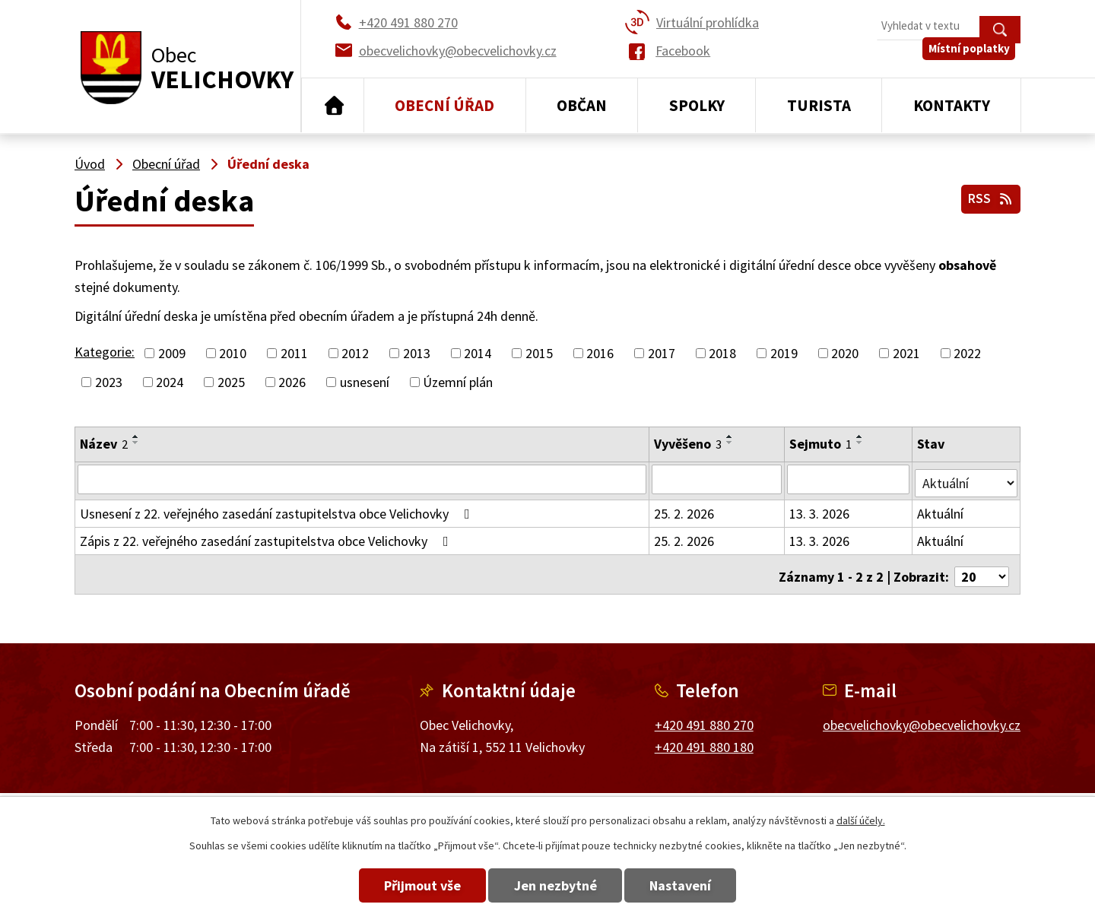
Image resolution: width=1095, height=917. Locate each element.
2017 (661, 353)
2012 (355, 353)
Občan (582, 105)
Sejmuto (821, 443)
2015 (539, 353)
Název (104, 443)
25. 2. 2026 (685, 510)
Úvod (332, 105)
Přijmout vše (405, 885)
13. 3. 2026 (820, 510)
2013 (416, 353)
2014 (477, 353)
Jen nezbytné (555, 885)
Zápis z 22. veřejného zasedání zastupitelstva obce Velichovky (267, 537)
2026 (292, 382)
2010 (232, 353)
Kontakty (951, 105)
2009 (172, 353)
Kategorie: (105, 351)
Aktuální (942, 510)
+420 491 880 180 (704, 738)
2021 (906, 353)
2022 (967, 353)
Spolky (697, 105)
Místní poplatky (974, 60)
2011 (294, 353)
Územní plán (458, 382)
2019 (784, 353)
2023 (108, 382)
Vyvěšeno (688, 443)
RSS (989, 196)
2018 (722, 353)
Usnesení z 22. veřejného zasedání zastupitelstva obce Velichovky (278, 510)
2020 (845, 353)
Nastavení (698, 885)
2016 (600, 353)
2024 (169, 382)
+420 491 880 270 (704, 716)
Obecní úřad (444, 105)
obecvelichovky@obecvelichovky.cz (921, 716)
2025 (231, 382)
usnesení (364, 382)
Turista (819, 105)
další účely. (860, 820)
